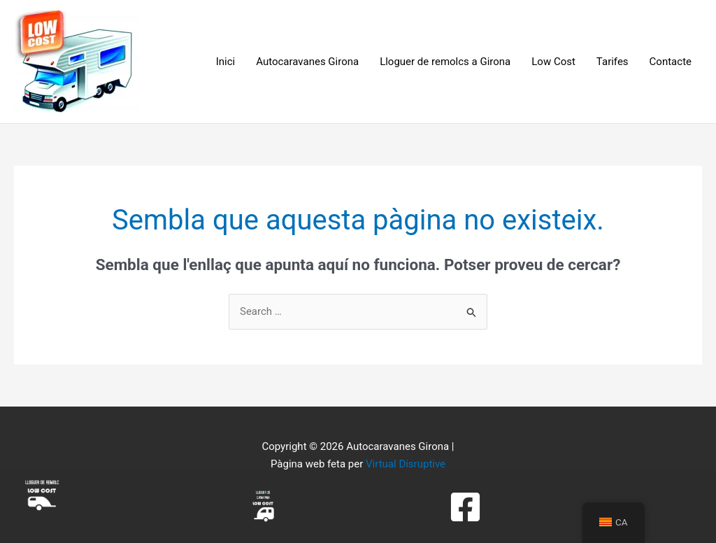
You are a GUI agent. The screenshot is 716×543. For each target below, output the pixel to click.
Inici (226, 61)
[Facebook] (465, 507)
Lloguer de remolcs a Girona (445, 61)
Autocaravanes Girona (307, 61)
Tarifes (612, 61)
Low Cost (553, 61)
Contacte (671, 61)
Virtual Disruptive (405, 464)
